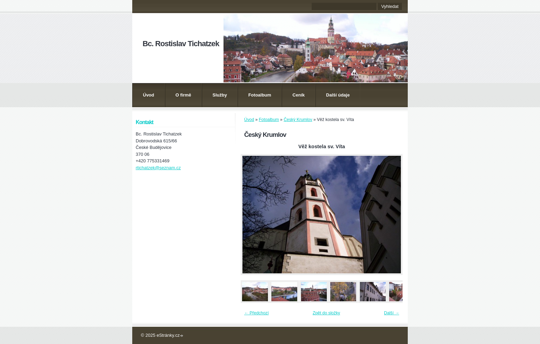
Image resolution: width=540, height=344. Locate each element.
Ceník (298, 95)
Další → (391, 313)
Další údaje (338, 95)
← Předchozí (256, 313)
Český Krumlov (298, 119)
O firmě (183, 95)
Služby (219, 95)
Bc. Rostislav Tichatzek (181, 43)
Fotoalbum (259, 95)
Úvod (148, 95)
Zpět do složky (326, 313)
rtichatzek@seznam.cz (158, 167)
